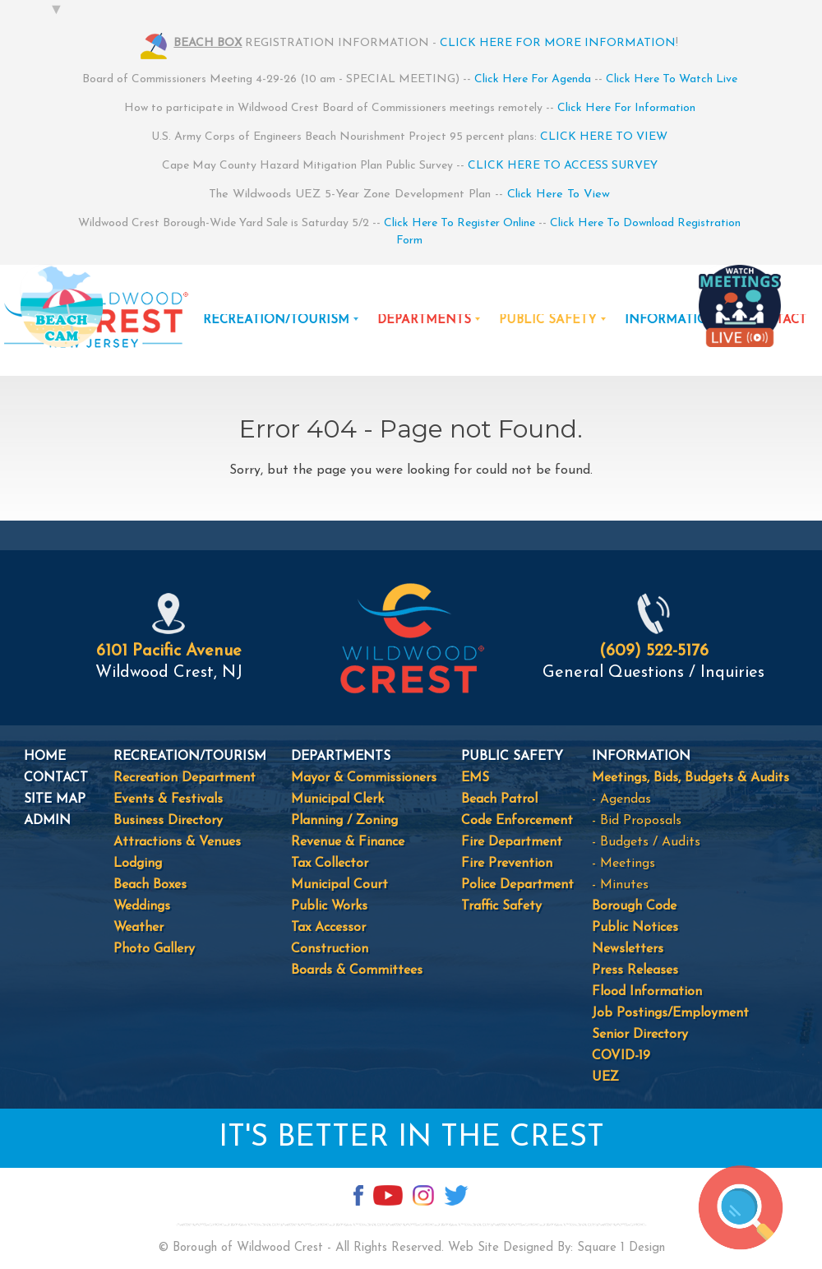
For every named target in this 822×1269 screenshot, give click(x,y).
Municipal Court (339, 885)
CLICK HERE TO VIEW (603, 137)
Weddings (141, 906)
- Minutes (620, 885)
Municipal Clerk (337, 799)
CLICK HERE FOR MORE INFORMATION (558, 43)
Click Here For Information (626, 108)
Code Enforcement (517, 820)
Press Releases (635, 970)
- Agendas (621, 799)
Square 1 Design (621, 1248)
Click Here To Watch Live (671, 79)
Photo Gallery (154, 949)
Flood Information (647, 991)
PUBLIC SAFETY (548, 320)
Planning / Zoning (344, 820)
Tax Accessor (328, 927)
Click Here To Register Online (459, 223)
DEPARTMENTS (424, 320)
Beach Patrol (499, 799)
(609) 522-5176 (654, 651)
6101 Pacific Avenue (169, 651)
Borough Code (634, 906)
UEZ (605, 1077)
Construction (329, 949)
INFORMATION (671, 320)
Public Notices (635, 927)
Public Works (329, 906)
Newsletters (627, 949)
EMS (475, 778)
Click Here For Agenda (532, 79)
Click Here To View (558, 194)
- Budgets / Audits (646, 842)
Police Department (517, 885)
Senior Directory (640, 1034)
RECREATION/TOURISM (276, 320)
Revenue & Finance (347, 842)
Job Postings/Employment (670, 1013)
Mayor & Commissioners (363, 778)
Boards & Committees (357, 970)
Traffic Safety (501, 906)
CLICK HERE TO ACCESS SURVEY (563, 166)
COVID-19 (621, 1056)
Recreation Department (184, 778)
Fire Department (511, 842)
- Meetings (623, 863)
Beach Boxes (150, 885)
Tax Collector (329, 863)
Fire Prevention (506, 863)
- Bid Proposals (636, 820)
